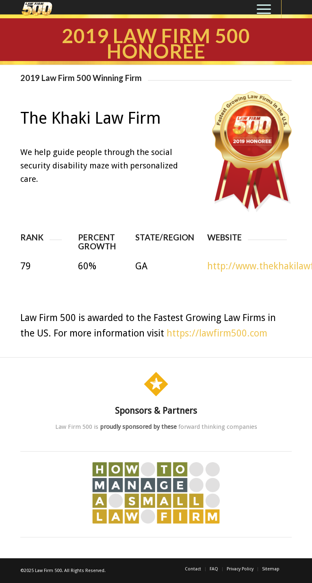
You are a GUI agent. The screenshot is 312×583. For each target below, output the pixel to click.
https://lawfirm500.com (217, 333)
